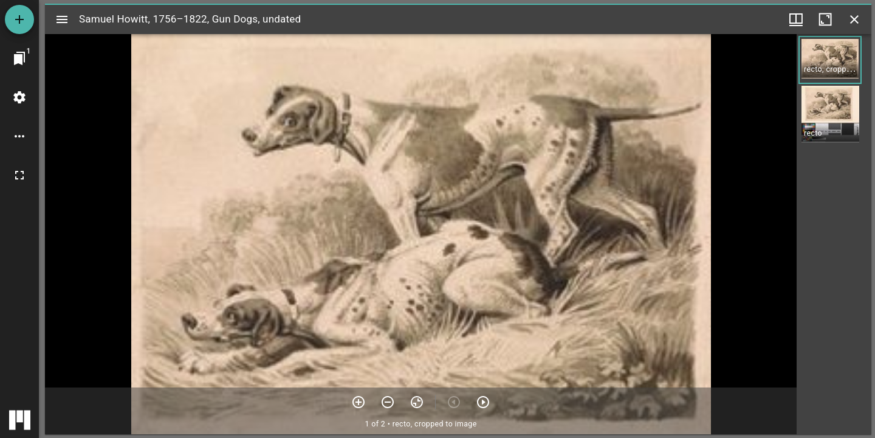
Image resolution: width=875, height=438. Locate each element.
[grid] (834, 234)
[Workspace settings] (19, 97)
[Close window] (854, 19)
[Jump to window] (19, 58)
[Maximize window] (825, 19)
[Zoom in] (358, 402)
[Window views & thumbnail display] (796, 19)
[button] (830, 60)
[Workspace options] (19, 136)
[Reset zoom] (416, 402)
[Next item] (483, 402)
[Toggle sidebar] (62, 19)
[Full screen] (19, 175)
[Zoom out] (387, 402)
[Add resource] (19, 19)
